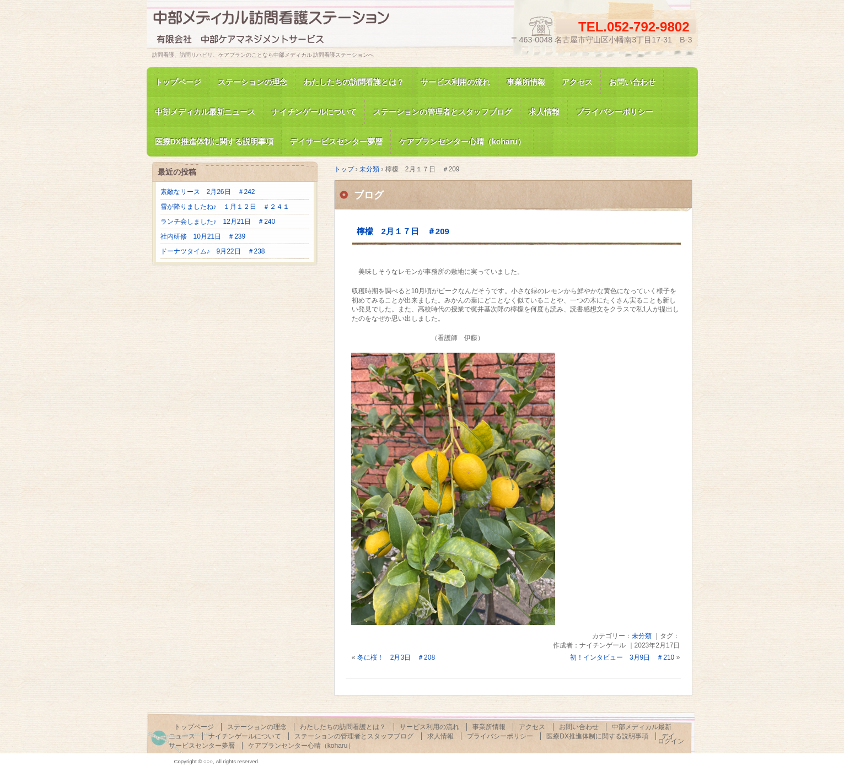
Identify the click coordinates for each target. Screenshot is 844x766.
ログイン (671, 741)
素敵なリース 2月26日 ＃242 (207, 192)
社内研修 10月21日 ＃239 (203, 236)
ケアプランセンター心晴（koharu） (301, 745)
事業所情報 (526, 82)
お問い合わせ (632, 82)
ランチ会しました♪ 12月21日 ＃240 (218, 221)
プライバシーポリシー (614, 111)
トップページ (178, 82)
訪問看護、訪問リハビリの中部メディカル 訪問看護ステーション (279, 29)
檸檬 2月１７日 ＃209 (403, 231)
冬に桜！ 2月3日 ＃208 (396, 657)
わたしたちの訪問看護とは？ (354, 82)
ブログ (369, 195)
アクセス (577, 82)
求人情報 (544, 111)
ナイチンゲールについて (314, 111)
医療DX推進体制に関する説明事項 (597, 736)
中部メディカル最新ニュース (205, 111)
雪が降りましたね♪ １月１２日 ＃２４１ (224, 207)
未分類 (642, 636)
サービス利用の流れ (455, 82)
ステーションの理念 (252, 82)
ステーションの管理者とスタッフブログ (442, 111)
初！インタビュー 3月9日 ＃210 (622, 657)
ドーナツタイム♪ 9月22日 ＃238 (212, 251)
